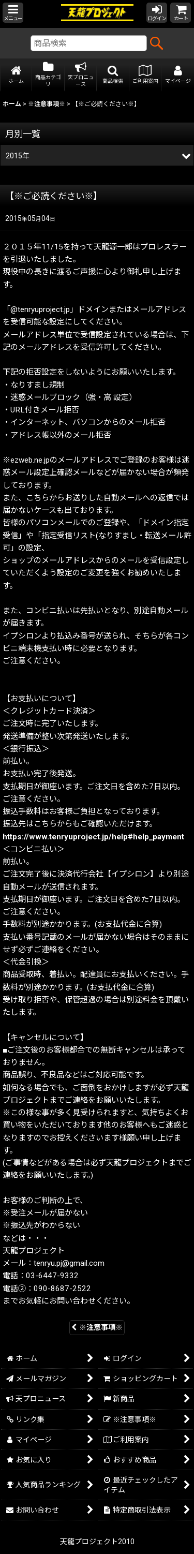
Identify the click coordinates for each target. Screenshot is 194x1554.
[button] (13, 13)
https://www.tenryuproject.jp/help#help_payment (93, 836)
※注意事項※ (97, 1327)
